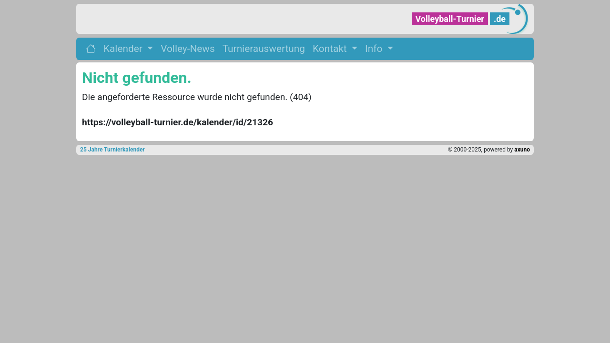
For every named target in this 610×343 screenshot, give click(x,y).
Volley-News (187, 48)
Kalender (124, 48)
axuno (522, 149)
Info (375, 48)
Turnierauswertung (264, 48)
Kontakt (331, 48)
